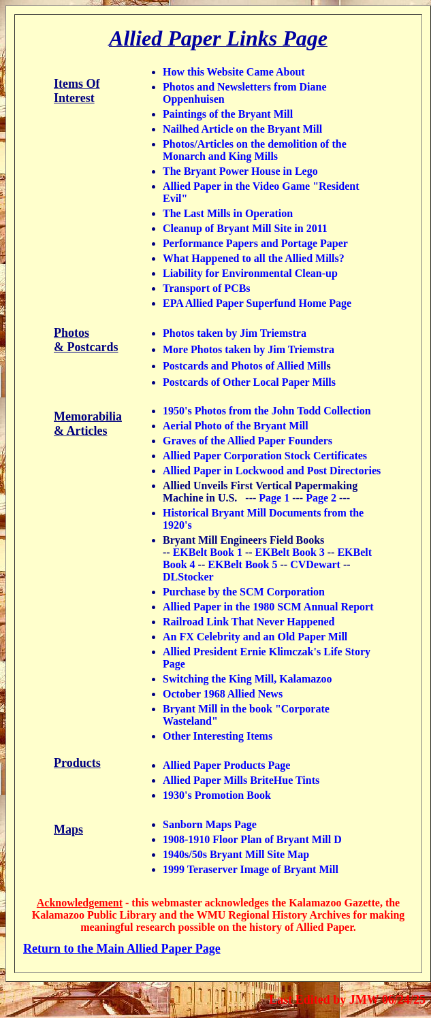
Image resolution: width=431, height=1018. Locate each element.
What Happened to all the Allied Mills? (254, 258)
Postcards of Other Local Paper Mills (249, 382)
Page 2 (321, 498)
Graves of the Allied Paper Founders (247, 440)
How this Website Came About (234, 72)
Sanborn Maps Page (210, 824)
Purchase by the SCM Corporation (244, 591)
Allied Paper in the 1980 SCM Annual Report (268, 606)
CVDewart (315, 564)
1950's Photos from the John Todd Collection (267, 410)
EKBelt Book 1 (206, 552)
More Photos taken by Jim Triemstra (248, 349)
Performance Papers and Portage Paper (255, 243)
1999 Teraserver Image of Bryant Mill (250, 869)
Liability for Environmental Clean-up (250, 273)
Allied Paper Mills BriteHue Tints (241, 780)
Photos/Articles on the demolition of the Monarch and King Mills (255, 150)
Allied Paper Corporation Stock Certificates (265, 455)
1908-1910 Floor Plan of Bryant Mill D (252, 839)
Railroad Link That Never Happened (249, 621)
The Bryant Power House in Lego (240, 171)
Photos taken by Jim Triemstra (234, 333)
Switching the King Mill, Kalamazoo (247, 679)
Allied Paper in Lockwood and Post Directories (272, 470)
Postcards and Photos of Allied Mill (244, 366)
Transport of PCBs (207, 288)
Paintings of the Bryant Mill (228, 114)
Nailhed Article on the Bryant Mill (242, 129)
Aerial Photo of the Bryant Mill (235, 425)
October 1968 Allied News (223, 694)
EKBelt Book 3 (290, 552)
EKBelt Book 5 (242, 564)
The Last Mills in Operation (228, 213)
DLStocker (188, 576)
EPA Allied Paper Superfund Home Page (257, 303)
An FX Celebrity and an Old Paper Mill (255, 636)
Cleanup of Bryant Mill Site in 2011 (245, 228)
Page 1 (274, 498)
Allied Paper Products (214, 765)
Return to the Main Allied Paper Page (122, 948)
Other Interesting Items (217, 736)
